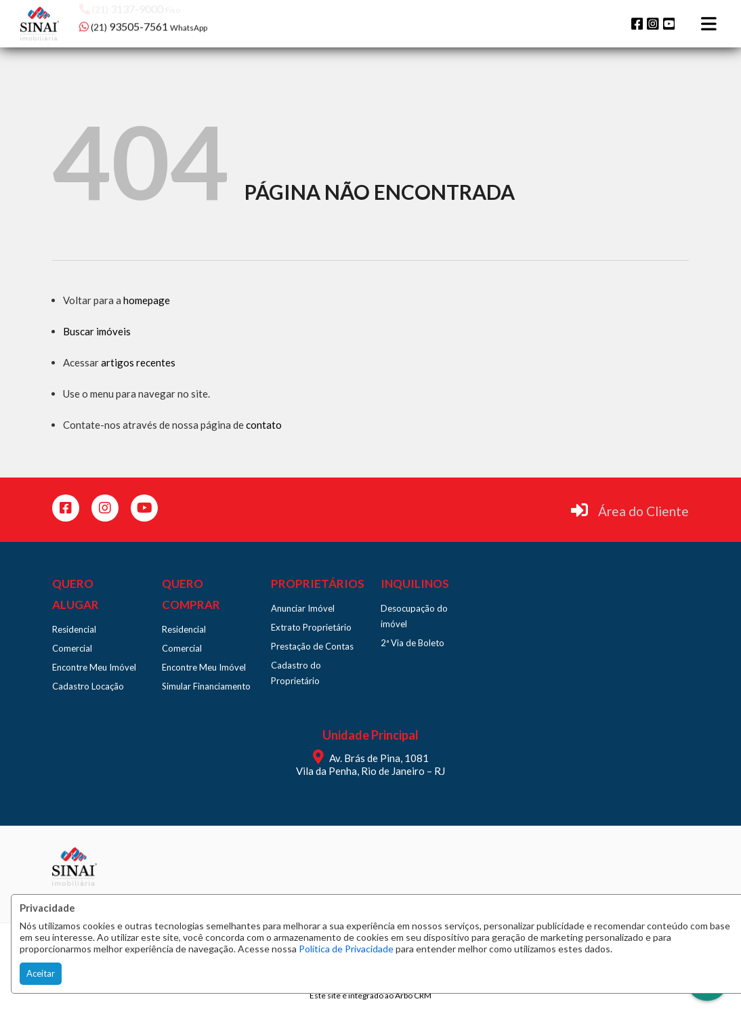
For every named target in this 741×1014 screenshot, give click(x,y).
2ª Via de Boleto (412, 642)
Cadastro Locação (88, 686)
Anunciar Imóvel (303, 608)
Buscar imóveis (97, 331)
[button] (165, 22)
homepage (146, 300)
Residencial (74, 629)
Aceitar (40, 973)
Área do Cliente (643, 511)
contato (264, 425)
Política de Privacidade (346, 948)
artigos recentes (138, 362)
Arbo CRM (413, 995)
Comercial (72, 648)
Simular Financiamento (206, 686)
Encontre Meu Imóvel (94, 667)
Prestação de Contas (312, 646)
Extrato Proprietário (311, 627)
